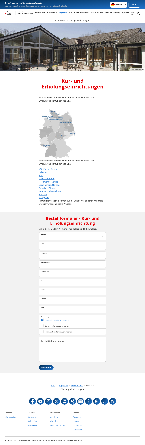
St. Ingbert (44, 197)
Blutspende (32, 425)
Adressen (77, 417)
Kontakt (76, 421)
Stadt (43, 290)
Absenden (46, 367)
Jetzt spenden (10, 417)
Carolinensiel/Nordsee (50, 184)
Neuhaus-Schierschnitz (50, 191)
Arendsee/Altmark (48, 188)
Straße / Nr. (45, 271)
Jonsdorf (43, 194)
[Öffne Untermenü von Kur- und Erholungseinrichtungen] (72, 20)
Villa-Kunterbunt (46, 178)
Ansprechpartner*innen (79, 12)
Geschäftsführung (112, 12)
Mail (42, 308)
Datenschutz (78, 429)
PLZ (42, 280)
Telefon (43, 299)
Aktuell (100, 12)
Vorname (45, 253)
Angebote (63, 12)
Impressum (77, 425)
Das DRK (133, 13)
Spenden (125, 12)
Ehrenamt (32, 417)
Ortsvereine (40, 12)
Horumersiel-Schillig (48, 181)
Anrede (43, 234)
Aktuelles (54, 421)
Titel (42, 244)
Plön (41, 175)
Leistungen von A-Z (57, 425)
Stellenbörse (52, 12)
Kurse (93, 12)
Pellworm (43, 172)
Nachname (45, 262)
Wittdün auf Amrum (48, 169)
